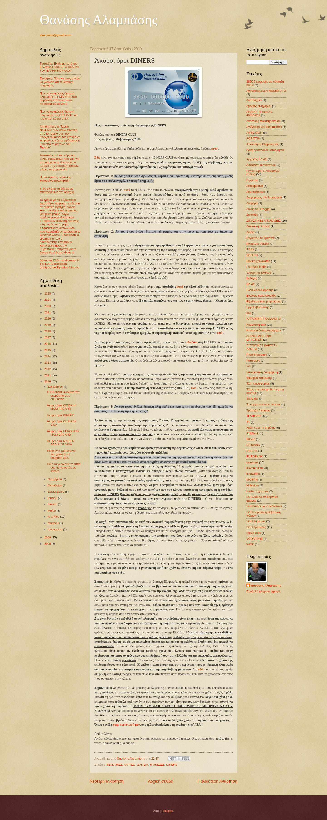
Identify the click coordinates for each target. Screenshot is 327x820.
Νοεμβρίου (55, 479)
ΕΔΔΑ (250, 249)
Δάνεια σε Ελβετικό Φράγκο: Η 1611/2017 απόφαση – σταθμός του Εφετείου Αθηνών (59, 264)
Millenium (252, 485)
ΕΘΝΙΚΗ (252, 255)
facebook (252, 462)
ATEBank (252, 433)
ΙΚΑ (248, 313)
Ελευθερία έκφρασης (259, 290)
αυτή (180, 286)
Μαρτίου (53, 523)
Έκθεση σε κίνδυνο (258, 272)
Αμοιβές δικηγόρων (258, 106)
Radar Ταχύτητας (257, 491)
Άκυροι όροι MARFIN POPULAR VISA (60, 442)
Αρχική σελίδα (160, 781)
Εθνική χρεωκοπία (258, 261)
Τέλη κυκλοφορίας (258, 383)
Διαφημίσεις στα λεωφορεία (264, 197)
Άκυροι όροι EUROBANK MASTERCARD (63, 433)
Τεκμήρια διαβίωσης (259, 378)
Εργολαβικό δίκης (257, 307)
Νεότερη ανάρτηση (107, 781)
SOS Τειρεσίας (255, 521)
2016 (48, 343)
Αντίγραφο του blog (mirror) (264, 126)
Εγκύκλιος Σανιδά (257, 243)
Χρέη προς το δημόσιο (260, 427)
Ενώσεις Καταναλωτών (261, 295)
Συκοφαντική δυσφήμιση (262, 372)
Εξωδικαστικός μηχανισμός (263, 301)
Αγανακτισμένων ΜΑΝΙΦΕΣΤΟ (266, 90)
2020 (48, 318)
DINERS (171, 764)
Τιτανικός (252, 398)
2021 (48, 312)
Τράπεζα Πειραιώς (258, 410)
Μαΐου (52, 510)
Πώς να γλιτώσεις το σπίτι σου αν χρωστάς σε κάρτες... (63, 467)
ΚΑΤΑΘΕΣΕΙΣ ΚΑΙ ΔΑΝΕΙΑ (263, 318)
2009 (48, 537)
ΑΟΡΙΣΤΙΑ (253, 138)
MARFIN (252, 479)
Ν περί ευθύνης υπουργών (263, 330)
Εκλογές (251, 278)
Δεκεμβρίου (55, 386)
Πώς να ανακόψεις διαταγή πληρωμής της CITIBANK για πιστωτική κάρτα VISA (58, 115)
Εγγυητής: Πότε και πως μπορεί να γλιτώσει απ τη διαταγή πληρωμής (60, 82)
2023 (48, 306)
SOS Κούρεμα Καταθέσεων (264, 506)
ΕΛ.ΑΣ (250, 284)
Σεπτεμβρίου (56, 491)
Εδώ (97, 157)
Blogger (168, 810)
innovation (253, 473)
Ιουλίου (53, 498)
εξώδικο (192, 342)
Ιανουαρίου (55, 529)
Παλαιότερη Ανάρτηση (217, 781)
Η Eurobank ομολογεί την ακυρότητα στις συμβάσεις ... (63, 395)
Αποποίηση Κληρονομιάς (262, 144)
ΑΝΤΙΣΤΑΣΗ (254, 132)
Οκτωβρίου (55, 485)
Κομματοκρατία (256, 324)
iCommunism (254, 468)
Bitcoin (250, 439)
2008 (48, 543)
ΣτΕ (248, 366)
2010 (48, 381)
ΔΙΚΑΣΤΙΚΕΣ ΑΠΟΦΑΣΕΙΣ (263, 220)
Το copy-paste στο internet (263, 404)
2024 (48, 299)
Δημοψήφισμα (255, 191)
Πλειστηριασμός (256, 354)
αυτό (214, 148)
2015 (48, 350)
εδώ (219, 333)
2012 (48, 369)
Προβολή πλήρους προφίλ (263, 591)
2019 (48, 325)
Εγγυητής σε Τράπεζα (260, 238)
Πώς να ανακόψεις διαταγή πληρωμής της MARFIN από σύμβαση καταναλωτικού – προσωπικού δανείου (58, 98)
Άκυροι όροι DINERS (60, 415)
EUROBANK (254, 456)
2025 (48, 293)
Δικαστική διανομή (258, 226)
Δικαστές (252, 214)
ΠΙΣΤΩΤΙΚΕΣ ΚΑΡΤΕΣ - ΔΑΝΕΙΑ (127, 764)
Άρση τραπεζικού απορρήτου (265, 150)
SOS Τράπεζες (256, 527)
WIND (250, 544)
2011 (48, 375)
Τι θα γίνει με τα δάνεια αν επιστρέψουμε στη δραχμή (57, 190)
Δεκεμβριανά (254, 186)
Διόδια (250, 232)
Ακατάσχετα (254, 100)
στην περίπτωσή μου (126, 724)
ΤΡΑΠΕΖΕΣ (157, 764)
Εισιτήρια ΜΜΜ (256, 266)
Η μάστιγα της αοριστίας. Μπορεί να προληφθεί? (56, 178)
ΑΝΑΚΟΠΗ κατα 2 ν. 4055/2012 (259, 113)
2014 (48, 356)
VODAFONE (254, 538)
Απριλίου (54, 516)
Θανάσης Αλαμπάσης (98, 19)
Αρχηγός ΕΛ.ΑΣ (256, 159)
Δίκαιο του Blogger (258, 209)
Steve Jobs (253, 533)
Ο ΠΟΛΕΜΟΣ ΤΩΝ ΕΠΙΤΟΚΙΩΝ (258, 338)
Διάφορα (252, 203)
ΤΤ (248, 422)
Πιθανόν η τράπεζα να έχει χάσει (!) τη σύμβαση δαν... (61, 454)
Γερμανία (252, 180)
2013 (48, 362)
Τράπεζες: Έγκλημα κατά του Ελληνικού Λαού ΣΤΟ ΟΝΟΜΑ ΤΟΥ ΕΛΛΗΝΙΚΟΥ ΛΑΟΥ (59, 67)
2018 (48, 331)
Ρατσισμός (253, 360)
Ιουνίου (53, 504)
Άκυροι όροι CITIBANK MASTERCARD (62, 407)
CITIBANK (253, 445)
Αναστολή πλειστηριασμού (263, 121)
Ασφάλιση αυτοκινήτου (261, 165)
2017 (48, 337)
